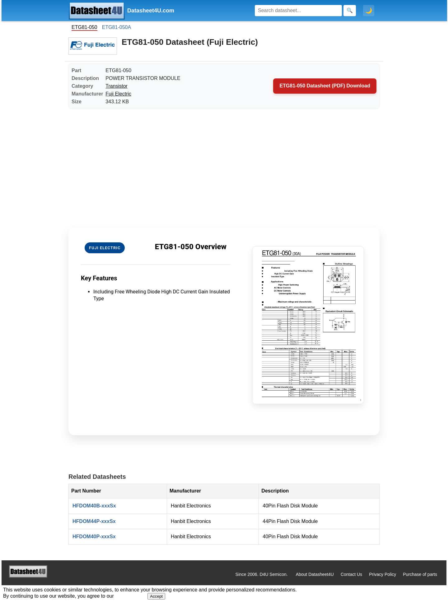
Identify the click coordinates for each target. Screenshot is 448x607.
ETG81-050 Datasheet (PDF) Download (324, 85)
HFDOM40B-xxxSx (94, 505)
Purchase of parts (420, 574)
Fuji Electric (118, 93)
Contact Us (351, 574)
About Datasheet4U (315, 574)
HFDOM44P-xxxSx (94, 521)
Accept (156, 596)
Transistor (116, 86)
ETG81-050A (116, 27)
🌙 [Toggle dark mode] (368, 10)
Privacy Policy (382, 574)
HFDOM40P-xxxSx (94, 536)
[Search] (298, 10)
